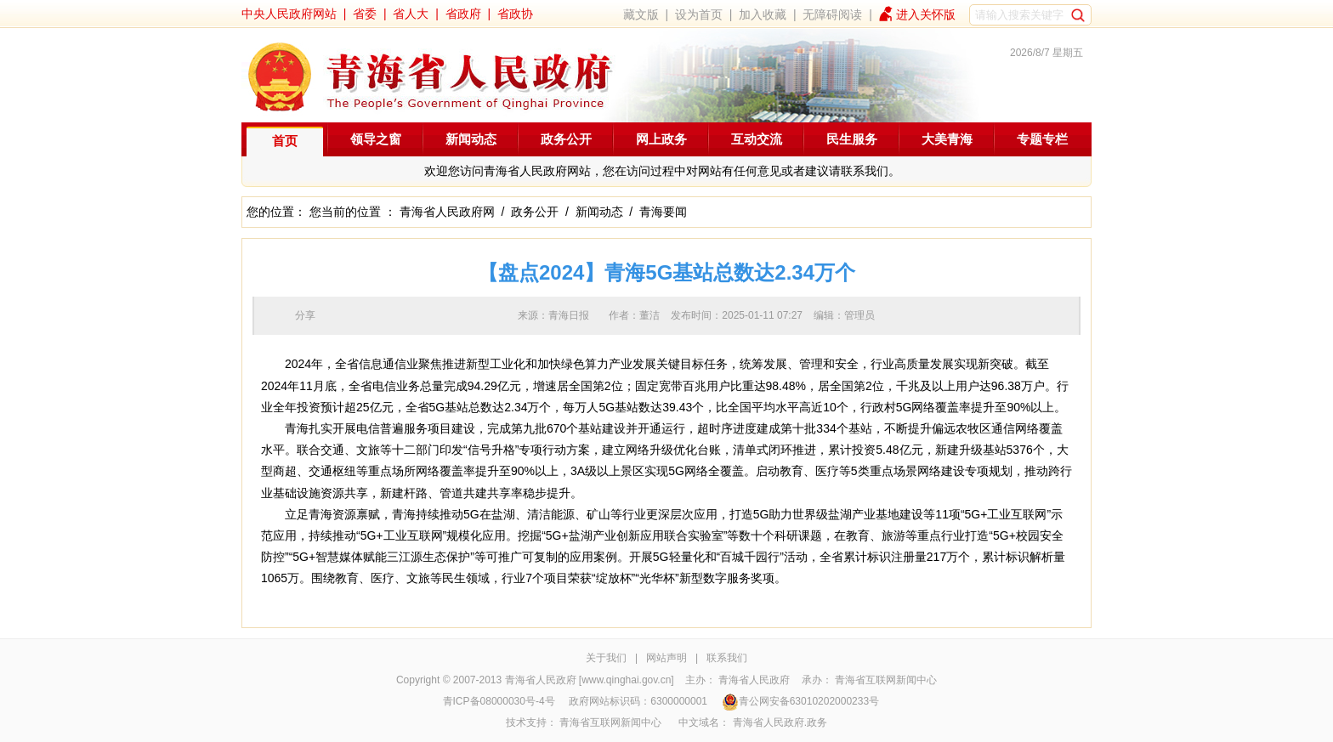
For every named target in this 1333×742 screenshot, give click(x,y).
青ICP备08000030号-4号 (499, 701)
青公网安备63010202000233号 (800, 701)
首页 (285, 140)
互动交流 (756, 139)
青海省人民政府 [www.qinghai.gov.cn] (589, 680)
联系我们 (726, 658)
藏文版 (641, 14)
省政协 (515, 13)
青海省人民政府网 (447, 211)
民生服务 (851, 139)
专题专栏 (1042, 139)
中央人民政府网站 (289, 13)
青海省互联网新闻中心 (886, 680)
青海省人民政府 (754, 680)
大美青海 (947, 139)
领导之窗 (375, 139)
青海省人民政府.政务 (780, 722)
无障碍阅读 (832, 14)
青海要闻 (663, 211)
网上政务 (661, 139)
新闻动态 (470, 139)
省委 (365, 13)
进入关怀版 (926, 14)
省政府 (463, 13)
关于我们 (606, 658)
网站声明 (666, 658)
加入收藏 (762, 14)
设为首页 (699, 14)
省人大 (410, 13)
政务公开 (566, 139)
